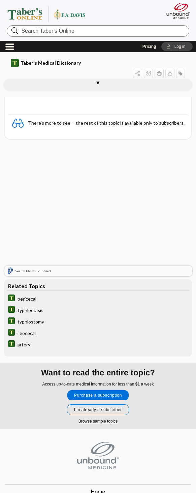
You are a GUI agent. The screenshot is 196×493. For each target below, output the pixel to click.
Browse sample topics (98, 421)
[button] (177, 46)
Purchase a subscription (98, 395)
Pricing (149, 46)
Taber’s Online (60, 14)
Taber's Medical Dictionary (46, 63)
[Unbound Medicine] (176, 11)
